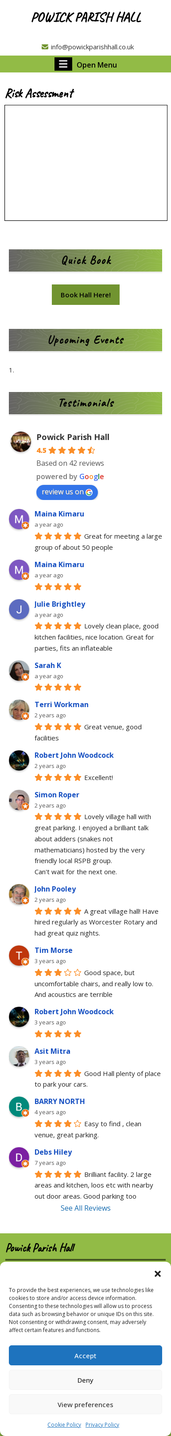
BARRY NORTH (60, 1101)
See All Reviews (86, 1208)
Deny (85, 1380)
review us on (67, 491)
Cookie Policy (64, 1424)
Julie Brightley (60, 604)
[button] (157, 1272)
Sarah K (48, 665)
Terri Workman (62, 704)
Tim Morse (54, 950)
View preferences (85, 1404)
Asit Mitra (52, 1051)
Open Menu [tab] (85, 64)
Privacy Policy (102, 1424)
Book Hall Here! (86, 294)
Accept (85, 1355)
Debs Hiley (53, 1152)
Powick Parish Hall (85, 16)
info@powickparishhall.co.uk (87, 46)
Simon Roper (57, 795)
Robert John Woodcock (74, 755)
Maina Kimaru (59, 514)
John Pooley (55, 889)
